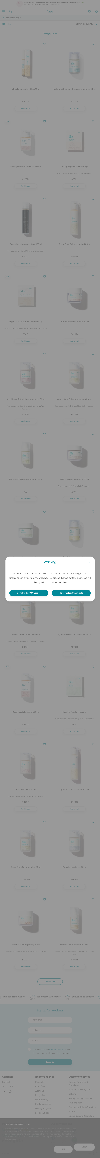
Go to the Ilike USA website (71, 593)
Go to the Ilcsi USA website (28, 593)
